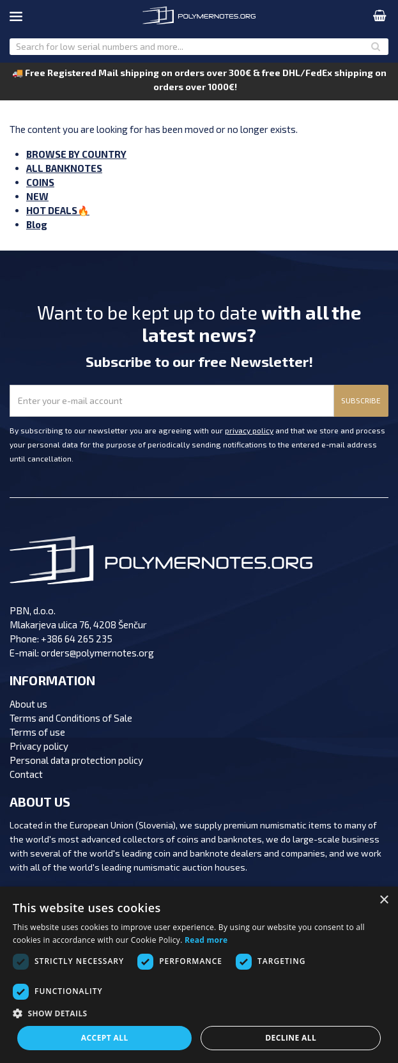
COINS (40, 182)
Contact (26, 774)
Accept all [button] (104, 1037)
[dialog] (199, 975)
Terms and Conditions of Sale (71, 718)
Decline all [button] (290, 1037)
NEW (37, 196)
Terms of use (37, 732)
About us (28, 704)
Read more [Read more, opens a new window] (206, 940)
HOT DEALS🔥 (57, 210)
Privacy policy (39, 746)
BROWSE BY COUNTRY (76, 154)
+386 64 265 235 (76, 638)
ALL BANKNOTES (64, 168)
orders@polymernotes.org (97, 652)
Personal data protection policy (76, 760)
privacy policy (249, 430)
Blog (36, 224)
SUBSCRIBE (361, 400)
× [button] (383, 900)
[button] (199, 1014)
